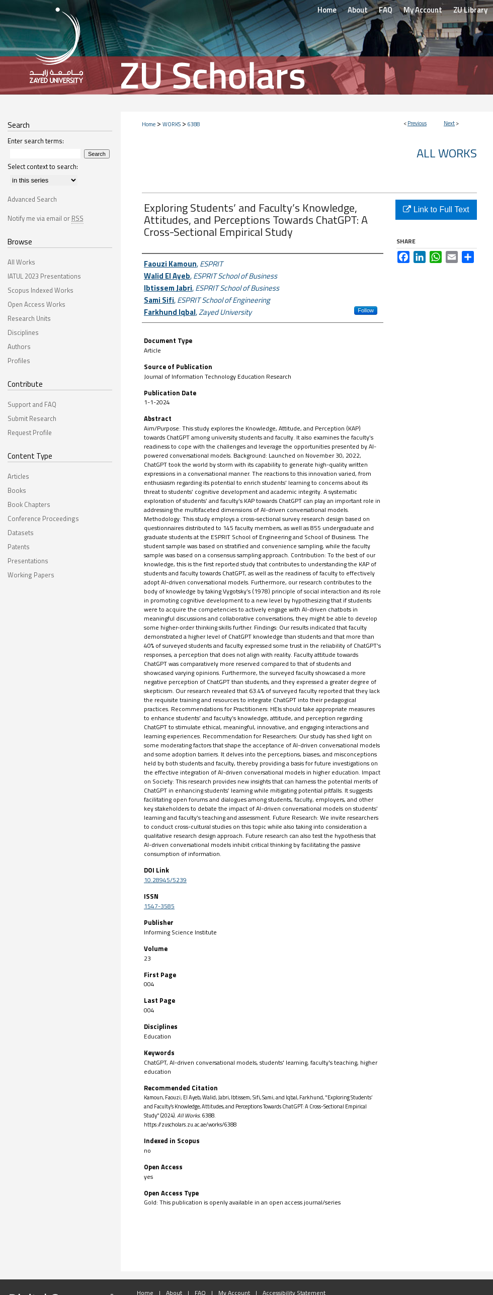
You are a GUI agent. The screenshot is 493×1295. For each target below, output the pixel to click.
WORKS (171, 124)
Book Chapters (29, 504)
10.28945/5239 (165, 880)
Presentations (28, 561)
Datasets (21, 533)
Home (148, 124)
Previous (417, 123)
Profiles (19, 361)
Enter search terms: (36, 141)
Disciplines (23, 332)
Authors (19, 346)
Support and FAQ (32, 404)
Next (449, 123)
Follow (366, 310)
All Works (447, 153)
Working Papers (31, 575)
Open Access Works (36, 304)
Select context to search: (43, 166)
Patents (19, 547)
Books (17, 490)
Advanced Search (32, 199)
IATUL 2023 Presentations (44, 276)
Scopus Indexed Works (40, 290)
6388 (194, 124)
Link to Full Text (436, 209)
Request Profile (30, 432)
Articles (18, 476)
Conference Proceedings (43, 518)
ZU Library (470, 10)
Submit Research (32, 418)
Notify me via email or (46, 218)
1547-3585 (159, 906)
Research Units (29, 318)
